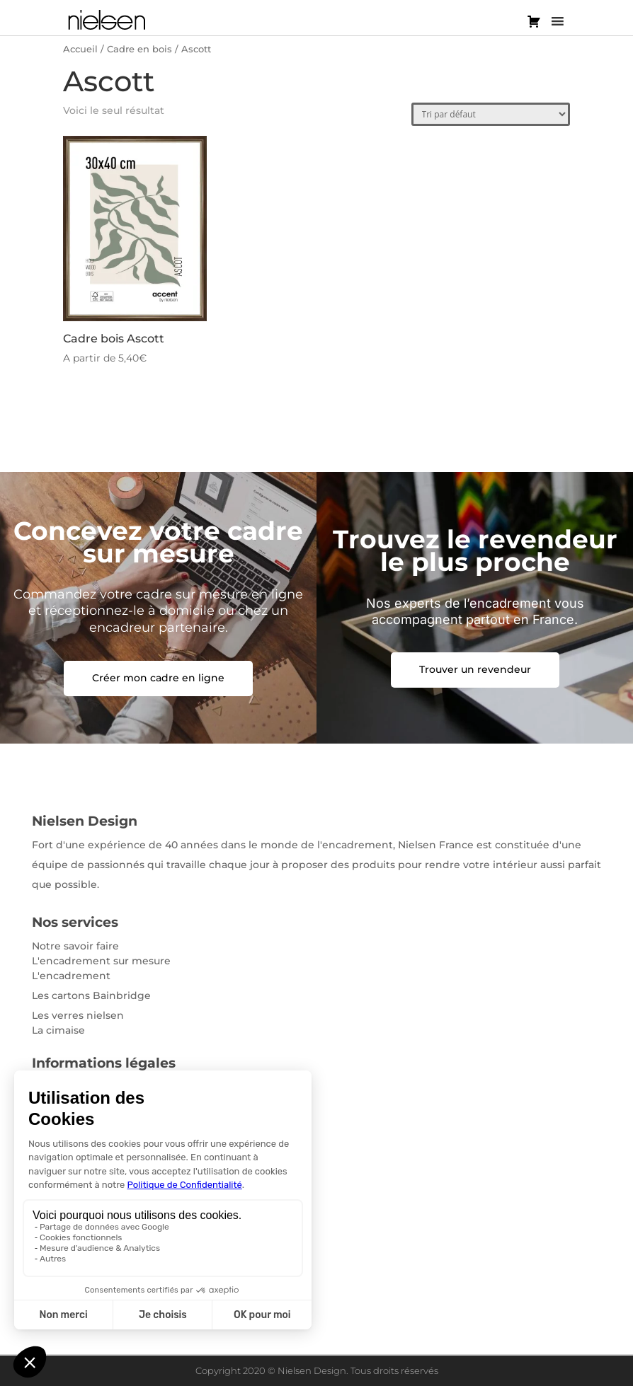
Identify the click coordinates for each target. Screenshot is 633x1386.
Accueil (80, 49)
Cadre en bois (139, 49)
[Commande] (490, 114)
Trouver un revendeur (475, 669)
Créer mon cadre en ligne (158, 677)
